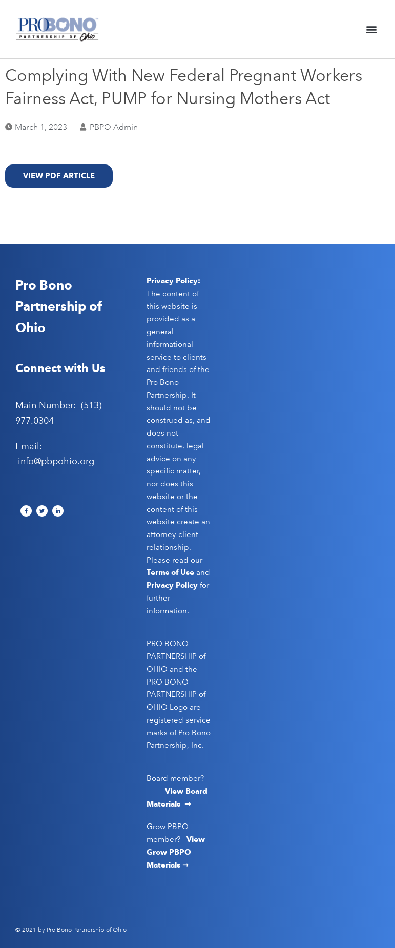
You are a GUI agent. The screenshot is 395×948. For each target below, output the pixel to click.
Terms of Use (170, 572)
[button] (371, 29)
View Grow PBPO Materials (176, 852)
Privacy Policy (172, 585)
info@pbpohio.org (56, 461)
